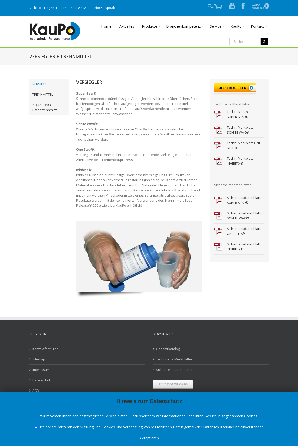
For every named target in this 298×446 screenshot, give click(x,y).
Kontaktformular (45, 348)
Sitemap (38, 359)
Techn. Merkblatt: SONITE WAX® (240, 130)
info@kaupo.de (105, 8)
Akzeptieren (149, 438)
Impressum (41, 369)
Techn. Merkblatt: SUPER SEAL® (240, 114)
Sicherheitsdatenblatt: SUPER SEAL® (244, 200)
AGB (35, 390)
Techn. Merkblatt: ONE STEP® (244, 145)
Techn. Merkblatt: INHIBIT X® (240, 161)
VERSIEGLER (41, 84)
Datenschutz (42, 380)
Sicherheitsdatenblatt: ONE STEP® (244, 231)
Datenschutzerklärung (221, 427)
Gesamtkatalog (168, 348)
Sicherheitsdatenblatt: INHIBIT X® (244, 247)
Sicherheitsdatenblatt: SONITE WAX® (244, 215)
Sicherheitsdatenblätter (174, 369)
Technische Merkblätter (174, 359)
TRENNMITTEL (42, 94)
